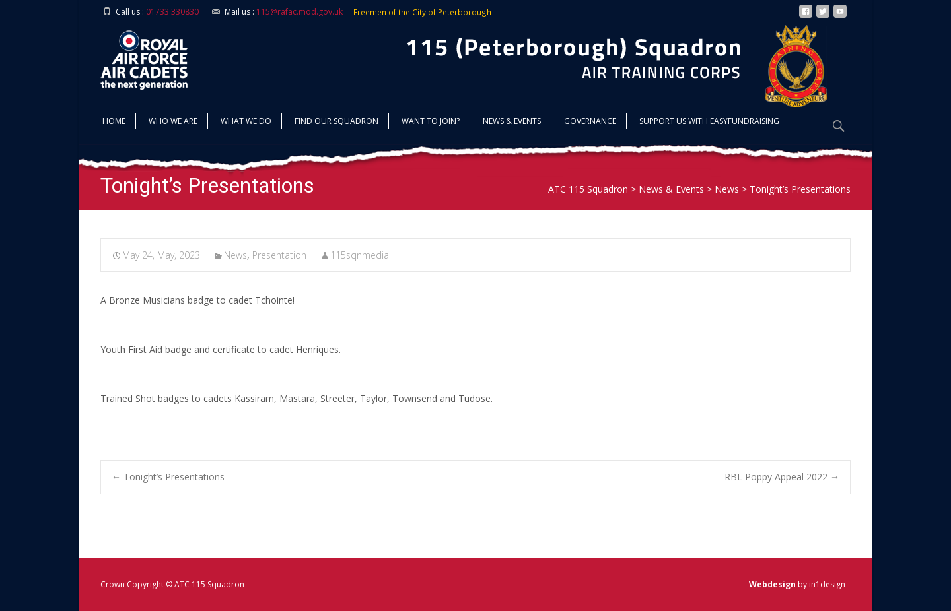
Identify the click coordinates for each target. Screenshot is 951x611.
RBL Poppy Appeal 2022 (781, 476)
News (235, 255)
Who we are (173, 122)
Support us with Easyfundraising (709, 122)
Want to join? (431, 122)
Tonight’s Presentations (168, 476)
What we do (246, 122)
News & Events (512, 122)
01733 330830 (172, 11)
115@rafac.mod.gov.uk (299, 11)
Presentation (279, 255)
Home (113, 122)
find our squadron (336, 122)
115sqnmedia (359, 255)
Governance (590, 122)
